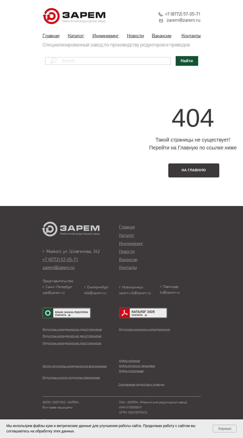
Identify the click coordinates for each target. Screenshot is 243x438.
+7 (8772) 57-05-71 (183, 14)
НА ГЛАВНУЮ (194, 170)
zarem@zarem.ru (183, 20)
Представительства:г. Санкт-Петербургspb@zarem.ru (58, 287)
